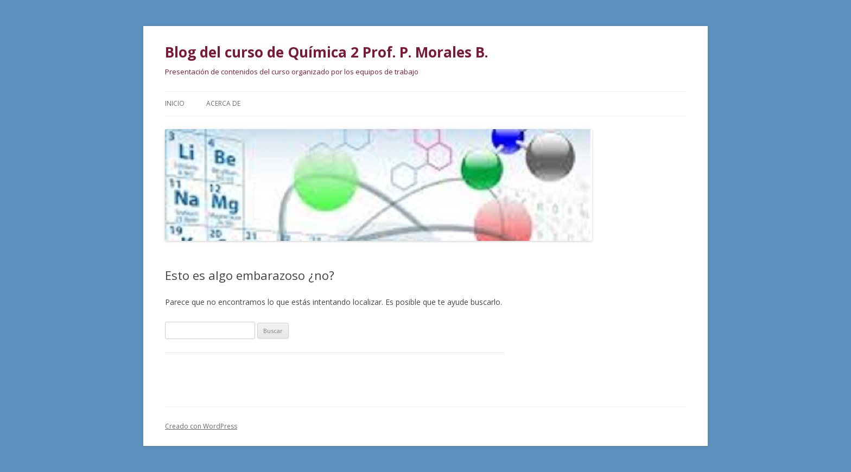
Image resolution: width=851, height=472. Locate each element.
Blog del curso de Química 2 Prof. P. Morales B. (326, 52)
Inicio (175, 103)
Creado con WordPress (201, 426)
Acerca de (223, 103)
